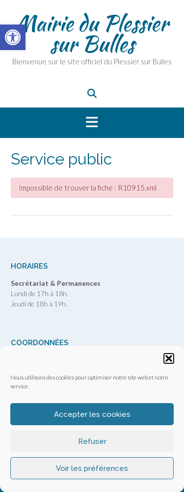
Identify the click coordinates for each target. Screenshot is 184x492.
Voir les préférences (92, 468)
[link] (13, 37)
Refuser (92, 441)
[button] (169, 358)
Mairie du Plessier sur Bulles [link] (92, 33)
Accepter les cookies (92, 414)
